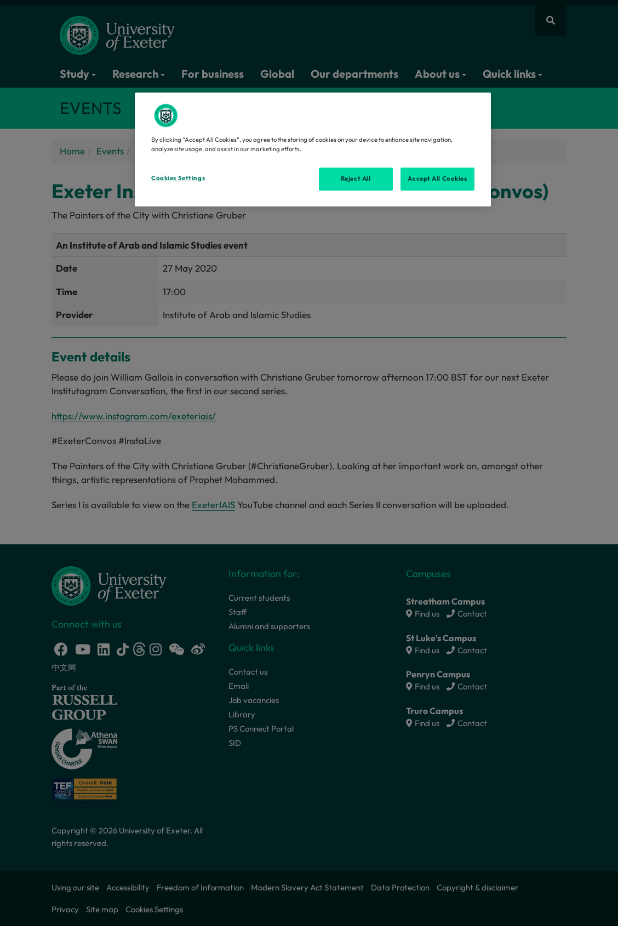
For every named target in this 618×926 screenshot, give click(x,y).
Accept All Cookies (437, 178)
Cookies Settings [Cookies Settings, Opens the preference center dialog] (178, 178)
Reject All (356, 178)
